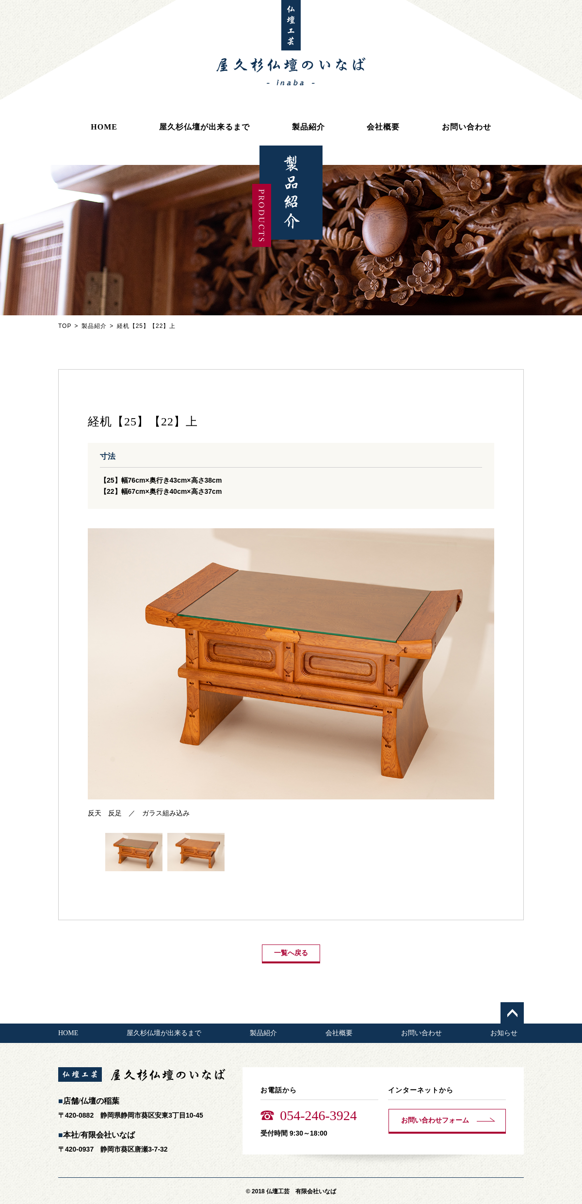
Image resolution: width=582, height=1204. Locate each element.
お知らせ (503, 1033)
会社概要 (383, 127)
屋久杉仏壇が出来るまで (204, 127)
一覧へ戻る (291, 953)
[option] (291, 673)
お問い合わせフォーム (435, 1120)
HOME (104, 127)
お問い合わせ (466, 127)
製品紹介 (308, 127)
